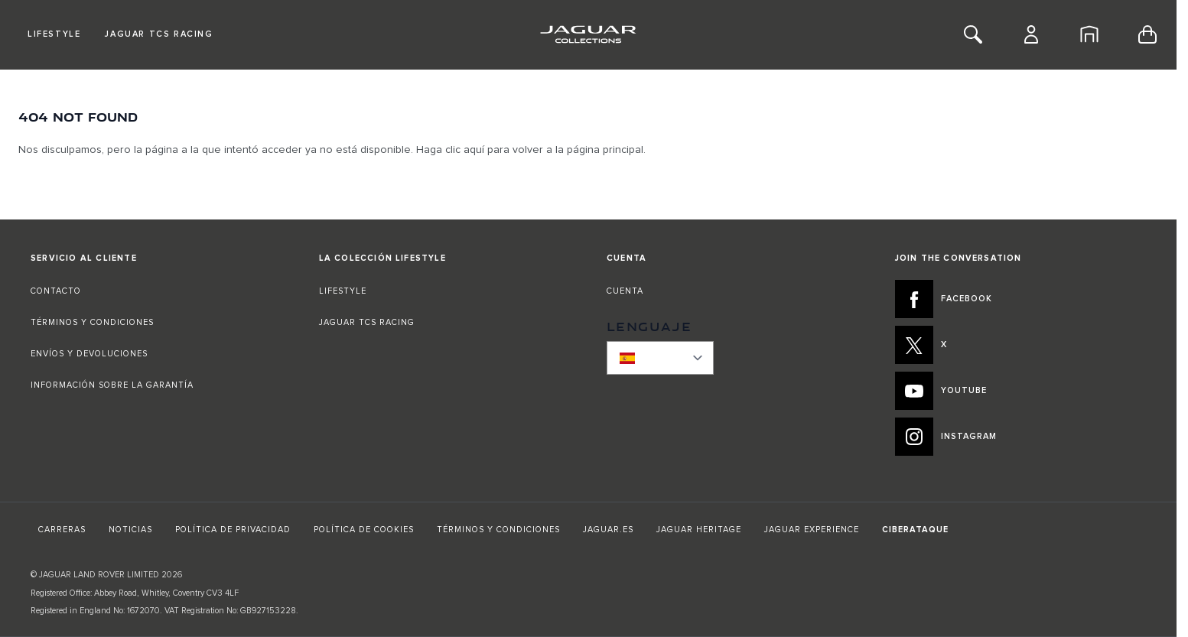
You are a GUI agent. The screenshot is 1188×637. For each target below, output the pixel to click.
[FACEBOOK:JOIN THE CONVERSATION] (1021, 299)
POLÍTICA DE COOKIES (364, 529)
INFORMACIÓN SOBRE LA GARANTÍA (112, 385)
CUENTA (625, 291)
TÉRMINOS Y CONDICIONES (92, 322)
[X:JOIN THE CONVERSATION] (1021, 345)
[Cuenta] (1031, 34)
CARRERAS (62, 529)
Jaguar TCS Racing (159, 34)
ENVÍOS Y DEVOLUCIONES (89, 353)
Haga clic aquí (450, 150)
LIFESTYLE (342, 291)
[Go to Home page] (588, 34)
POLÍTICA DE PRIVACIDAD (233, 529)
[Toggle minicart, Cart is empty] (1147, 34)
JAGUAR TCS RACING (367, 322)
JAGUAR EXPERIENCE (811, 529)
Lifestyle (54, 34)
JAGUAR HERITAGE (698, 529)
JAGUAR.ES (608, 529)
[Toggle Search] (973, 34)
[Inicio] (1089, 34)
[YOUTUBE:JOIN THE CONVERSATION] (1021, 391)
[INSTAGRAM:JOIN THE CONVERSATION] (1021, 437)
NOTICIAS (130, 529)
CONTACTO (57, 291)
